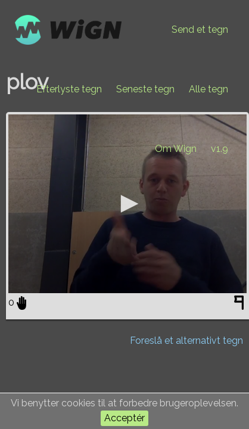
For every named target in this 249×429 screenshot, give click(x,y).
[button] (127, 204)
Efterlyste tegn (69, 89)
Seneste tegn (145, 89)
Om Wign (176, 148)
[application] (127, 203)
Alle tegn (208, 89)
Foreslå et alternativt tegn (186, 340)
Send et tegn (200, 29)
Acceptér (124, 418)
